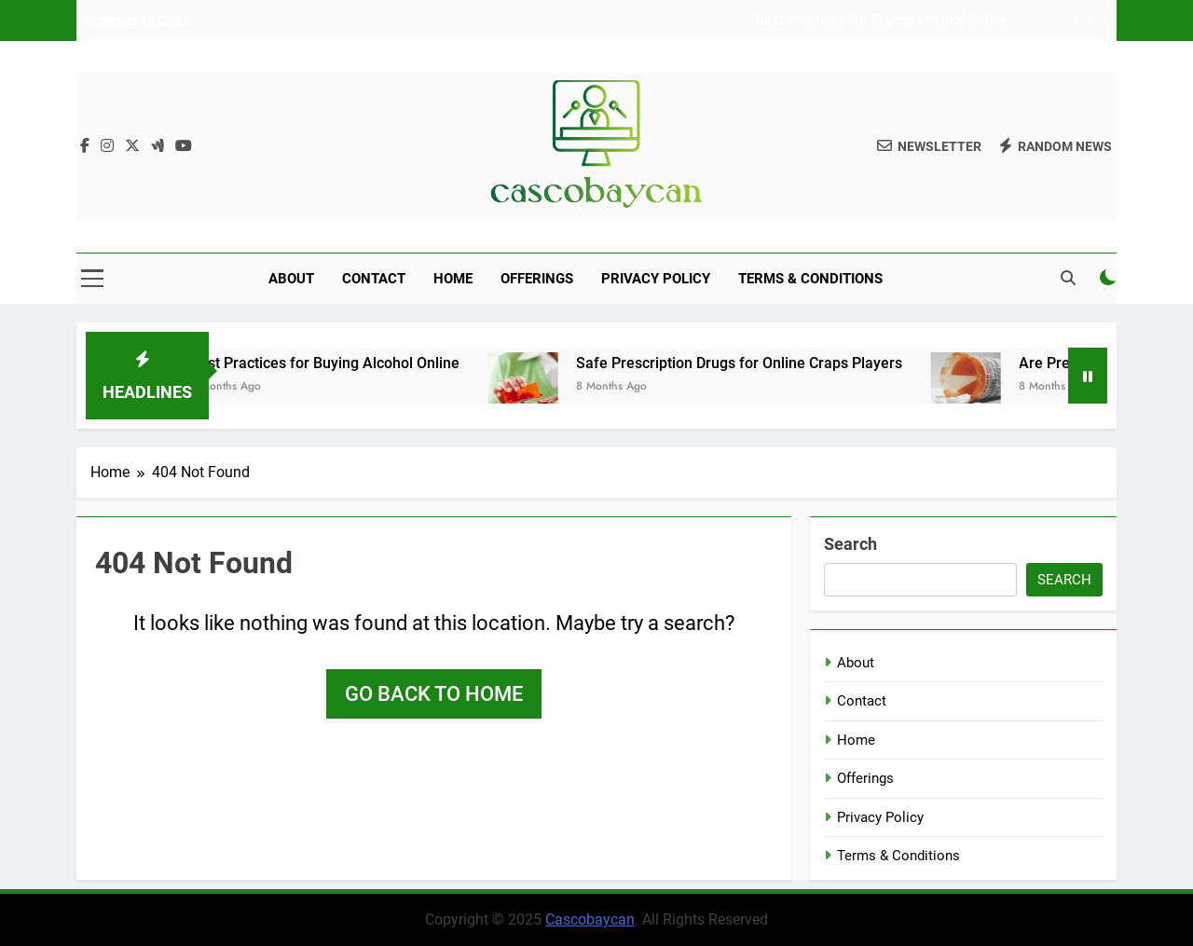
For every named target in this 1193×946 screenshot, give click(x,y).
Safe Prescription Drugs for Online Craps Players (753, 363)
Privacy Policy (655, 278)
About (291, 278)
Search (850, 544)
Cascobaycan (590, 919)
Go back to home (434, 694)
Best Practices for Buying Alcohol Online (882, 20)
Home (453, 278)
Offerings (537, 278)
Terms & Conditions (810, 278)
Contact (373, 278)
